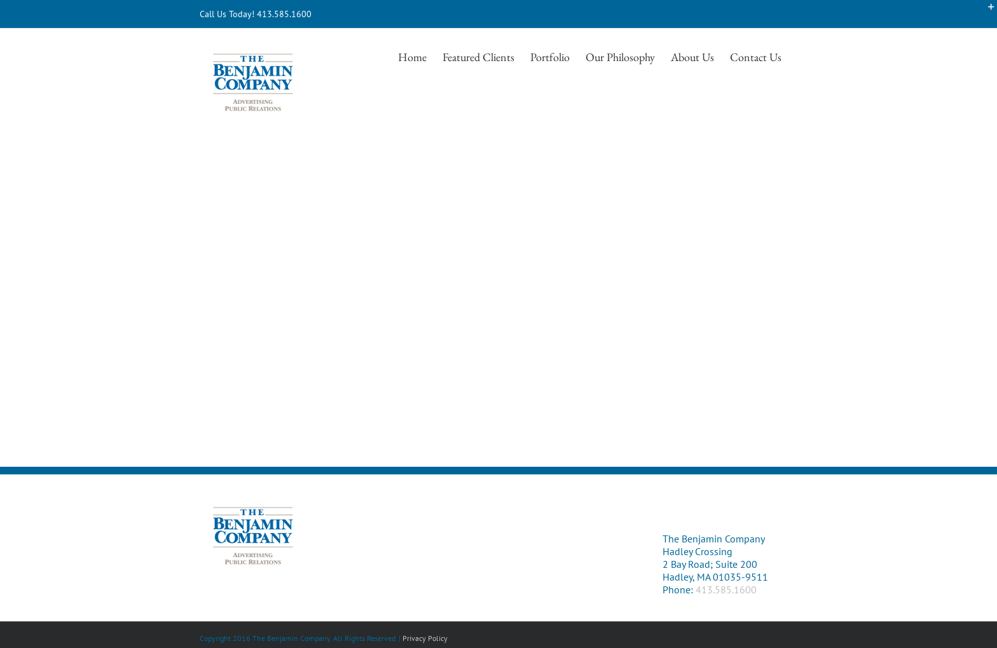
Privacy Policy (425, 638)
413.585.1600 (726, 589)
